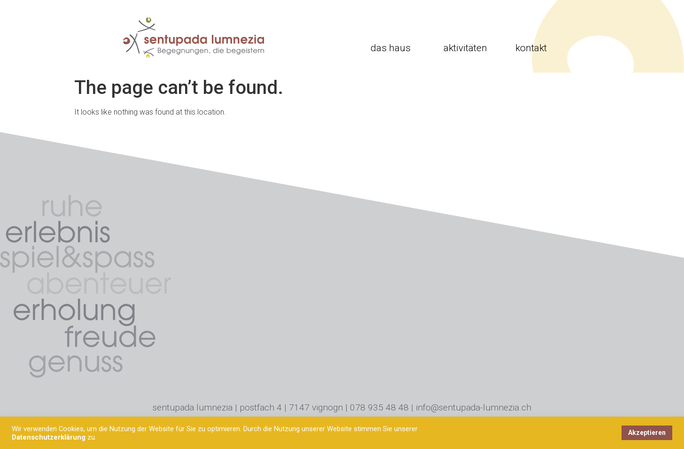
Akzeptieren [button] (647, 432)
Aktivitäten (465, 48)
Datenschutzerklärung (49, 437)
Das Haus (393, 48)
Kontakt (531, 48)
